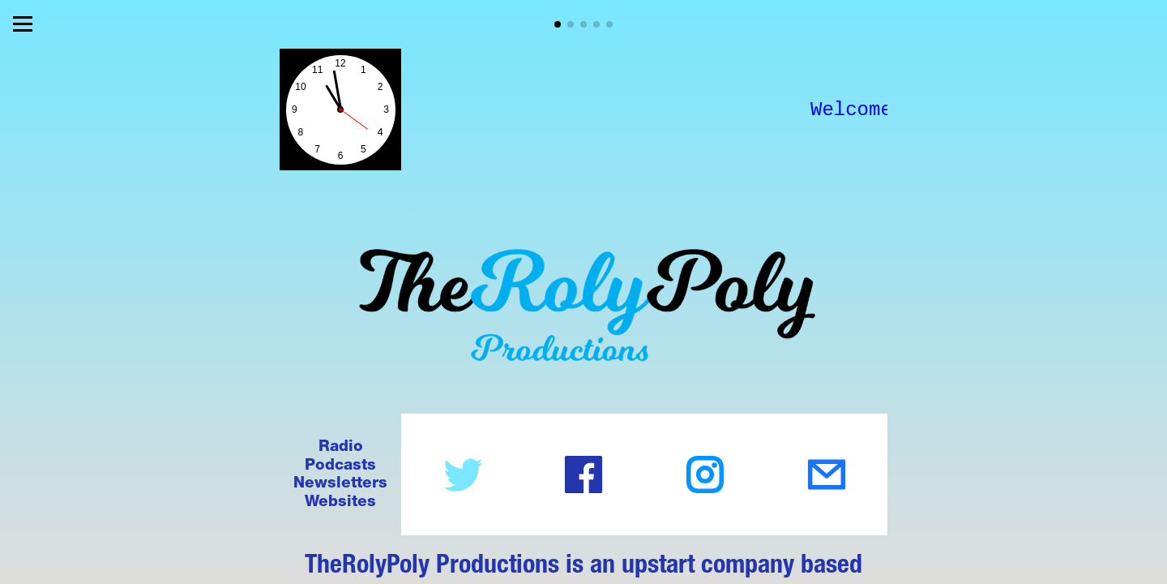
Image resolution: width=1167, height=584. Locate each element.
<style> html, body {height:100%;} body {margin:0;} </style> (340, 109)
